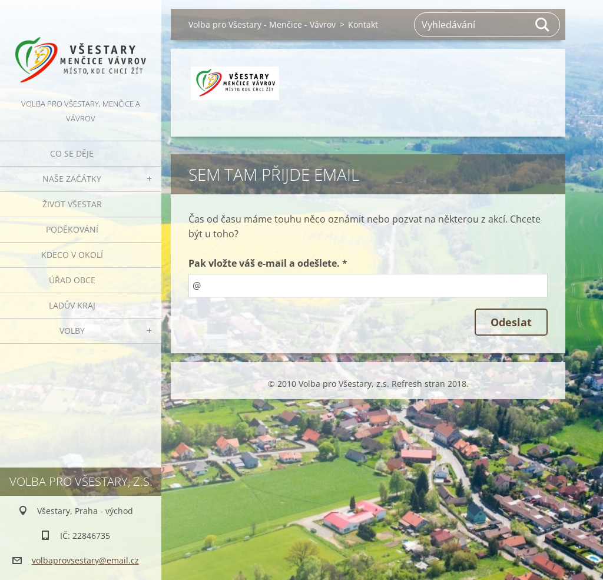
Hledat (543, 25)
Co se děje (72, 153)
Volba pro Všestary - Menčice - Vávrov (262, 24)
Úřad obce (72, 280)
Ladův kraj (72, 305)
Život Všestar (72, 204)
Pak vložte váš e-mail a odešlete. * (267, 263)
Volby (72, 330)
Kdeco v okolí (72, 254)
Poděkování (72, 229)
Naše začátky (71, 178)
